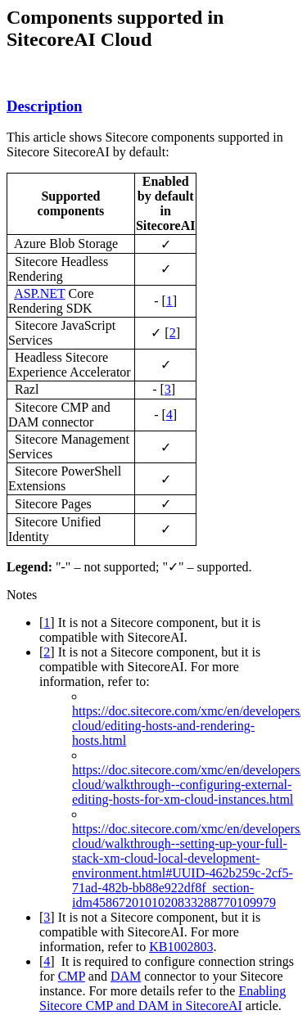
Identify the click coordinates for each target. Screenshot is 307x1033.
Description (44, 106)
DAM (126, 976)
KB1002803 (181, 947)
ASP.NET (39, 293)
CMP (71, 976)
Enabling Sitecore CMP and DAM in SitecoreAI (162, 998)
